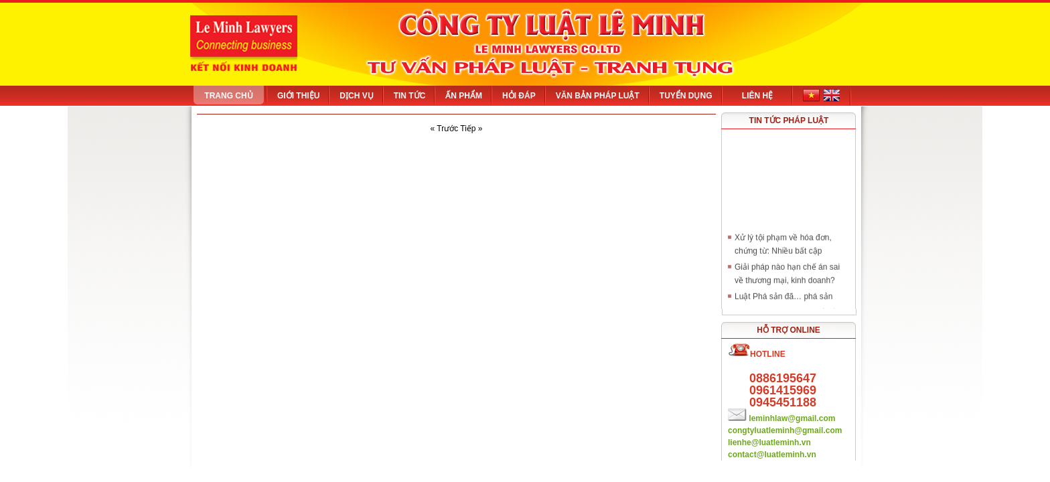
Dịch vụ (356, 95)
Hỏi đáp (519, 95)
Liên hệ (757, 95)
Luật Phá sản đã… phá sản (783, 298)
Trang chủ (228, 95)
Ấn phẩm (463, 95)
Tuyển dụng (686, 95)
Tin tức (410, 95)
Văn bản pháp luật (598, 95)
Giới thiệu (298, 95)
